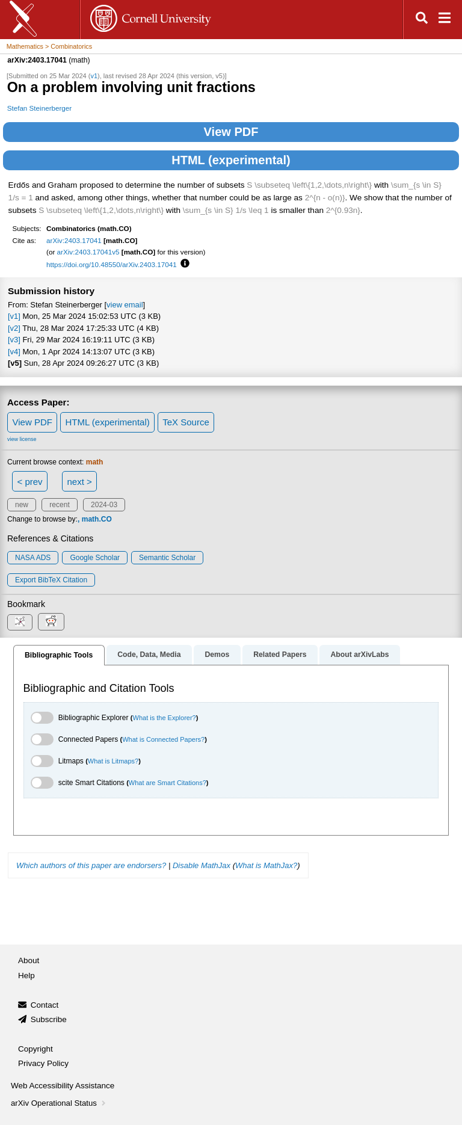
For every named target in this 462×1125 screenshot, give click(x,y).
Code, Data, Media (148, 654)
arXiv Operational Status (59, 1103)
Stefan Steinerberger (39, 108)
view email (124, 304)
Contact (45, 1004)
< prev (30, 481)
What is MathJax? (266, 865)
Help (26, 975)
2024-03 (104, 505)
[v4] (14, 351)
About (28, 960)
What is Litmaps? (113, 761)
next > (79, 481)
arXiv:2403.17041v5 (88, 252)
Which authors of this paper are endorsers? (91, 865)
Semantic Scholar (167, 557)
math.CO (97, 519)
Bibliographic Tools (59, 655)
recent (59, 505)
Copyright (35, 1048)
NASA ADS (33, 557)
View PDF (231, 131)
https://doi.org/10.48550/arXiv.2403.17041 (111, 264)
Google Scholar (95, 557)
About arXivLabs (359, 654)
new (21, 505)
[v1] (14, 316)
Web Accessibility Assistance (62, 1085)
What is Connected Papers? (163, 739)
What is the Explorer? (164, 717)
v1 (93, 75)
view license (22, 439)
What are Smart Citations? (167, 782)
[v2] (14, 328)
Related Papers (279, 654)
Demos (217, 654)
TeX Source (185, 422)
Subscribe (49, 1019)
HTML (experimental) (230, 160)
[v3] (14, 339)
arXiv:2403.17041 (74, 240)
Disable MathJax (201, 865)
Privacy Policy (43, 1063)
